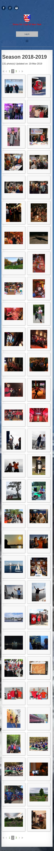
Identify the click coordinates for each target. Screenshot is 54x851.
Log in (27, 34)
